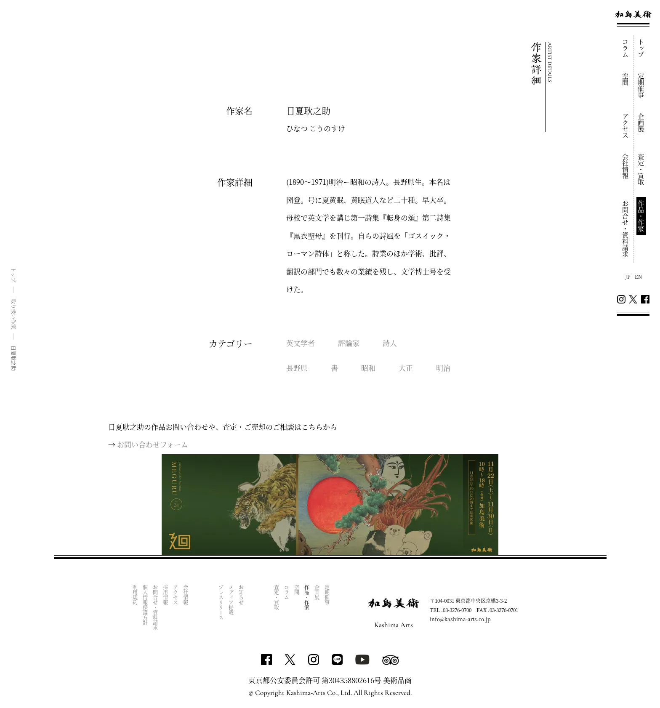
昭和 (368, 367)
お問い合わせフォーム (152, 444)
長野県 (297, 367)
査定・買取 (641, 169)
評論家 (348, 343)
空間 (625, 79)
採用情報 (165, 595)
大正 (406, 367)
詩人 (390, 343)
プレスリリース (221, 602)
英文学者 (300, 343)
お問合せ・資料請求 (625, 228)
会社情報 (625, 166)
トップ (641, 48)
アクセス (625, 125)
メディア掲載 (231, 600)
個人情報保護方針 (145, 605)
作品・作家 (641, 216)
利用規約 (135, 595)
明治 (443, 367)
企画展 (641, 122)
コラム (625, 48)
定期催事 (641, 85)
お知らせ (241, 595)
